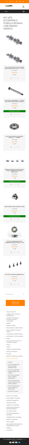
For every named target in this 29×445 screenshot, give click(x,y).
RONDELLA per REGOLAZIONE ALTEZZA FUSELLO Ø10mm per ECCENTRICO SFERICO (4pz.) (14, 170)
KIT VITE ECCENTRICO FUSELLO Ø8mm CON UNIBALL (13, 371)
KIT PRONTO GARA (11, 411)
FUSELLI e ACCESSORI (12, 358)
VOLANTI (9, 354)
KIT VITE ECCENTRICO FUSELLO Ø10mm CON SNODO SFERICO (14, 382)
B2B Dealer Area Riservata (23, 1)
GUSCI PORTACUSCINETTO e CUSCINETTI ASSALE (14, 341)
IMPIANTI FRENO (11, 325)
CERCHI (8, 347)
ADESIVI (9, 323)
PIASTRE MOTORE (11, 402)
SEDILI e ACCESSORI (12, 351)
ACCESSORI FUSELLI (13, 391)
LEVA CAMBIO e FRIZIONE (13, 398)
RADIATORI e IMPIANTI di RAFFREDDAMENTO (13, 408)
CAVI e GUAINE (10, 421)
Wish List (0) (20, 1)
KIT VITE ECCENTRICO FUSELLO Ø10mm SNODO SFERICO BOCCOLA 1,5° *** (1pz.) (14, 68)
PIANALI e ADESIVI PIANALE (14, 349)
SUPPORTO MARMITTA (13, 400)
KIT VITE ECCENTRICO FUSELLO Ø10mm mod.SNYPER (13, 387)
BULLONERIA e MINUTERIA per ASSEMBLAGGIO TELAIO (15, 424)
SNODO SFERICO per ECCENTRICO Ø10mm (14, 206)
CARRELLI (9, 428)
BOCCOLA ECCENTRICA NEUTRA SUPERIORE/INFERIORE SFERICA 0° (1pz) (14, 242)
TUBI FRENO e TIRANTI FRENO (15, 334)
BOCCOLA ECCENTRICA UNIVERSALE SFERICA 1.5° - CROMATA (14, 137)
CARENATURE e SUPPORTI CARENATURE (13, 314)
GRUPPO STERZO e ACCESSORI (15, 356)
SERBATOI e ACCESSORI (13, 405)
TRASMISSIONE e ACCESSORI (14, 417)
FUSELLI (10, 362)
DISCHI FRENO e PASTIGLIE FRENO (14, 330)
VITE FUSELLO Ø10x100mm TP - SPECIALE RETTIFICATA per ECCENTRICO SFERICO (14, 101)
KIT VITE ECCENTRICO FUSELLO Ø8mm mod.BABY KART (13, 366)
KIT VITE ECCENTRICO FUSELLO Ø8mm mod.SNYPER (13, 376)
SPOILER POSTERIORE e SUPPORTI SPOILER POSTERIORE (13, 319)
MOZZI (8, 344)
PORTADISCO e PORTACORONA (15, 336)
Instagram (16, 1)
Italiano (6, 1)
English (10, 1)
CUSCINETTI (10, 430)
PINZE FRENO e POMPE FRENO (15, 328)
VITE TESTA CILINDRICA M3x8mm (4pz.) (14, 274)
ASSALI (8, 338)
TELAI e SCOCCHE (11, 312)
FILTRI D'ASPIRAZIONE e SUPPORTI (13, 414)
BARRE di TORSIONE (12, 419)
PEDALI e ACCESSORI (12, 396)
